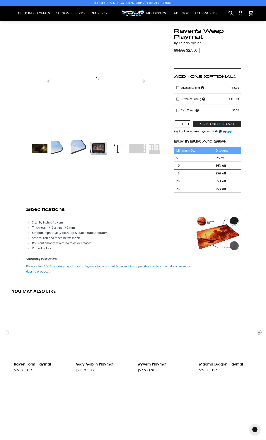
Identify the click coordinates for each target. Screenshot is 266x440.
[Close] (260, 3)
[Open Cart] (251, 13)
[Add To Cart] (216, 123)
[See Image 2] (79, 148)
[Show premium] (204, 99)
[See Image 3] (98, 148)
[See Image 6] (157, 148)
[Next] (143, 80)
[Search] (231, 13)
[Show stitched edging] (202, 88)
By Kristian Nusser (187, 43)
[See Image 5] (137, 148)
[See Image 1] (59, 148)
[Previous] (48, 80)
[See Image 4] (118, 148)
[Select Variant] (207, 87)
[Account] (241, 13)
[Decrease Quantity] (176, 123)
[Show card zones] (197, 110)
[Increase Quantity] (188, 123)
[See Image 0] (39, 148)
